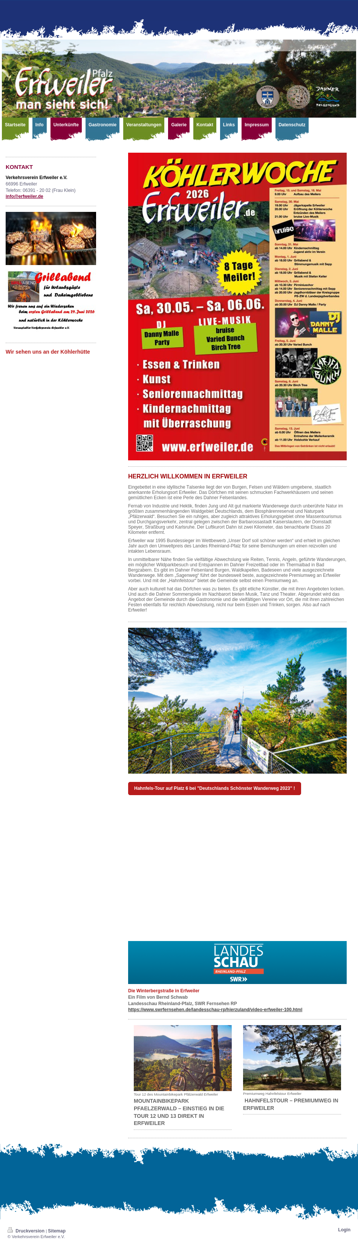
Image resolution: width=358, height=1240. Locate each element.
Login (344, 1229)
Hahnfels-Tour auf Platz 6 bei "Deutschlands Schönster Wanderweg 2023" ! (214, 788)
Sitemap (57, 1231)
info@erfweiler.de (24, 196)
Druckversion (27, 1231)
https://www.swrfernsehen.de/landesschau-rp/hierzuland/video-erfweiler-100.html (215, 1009)
